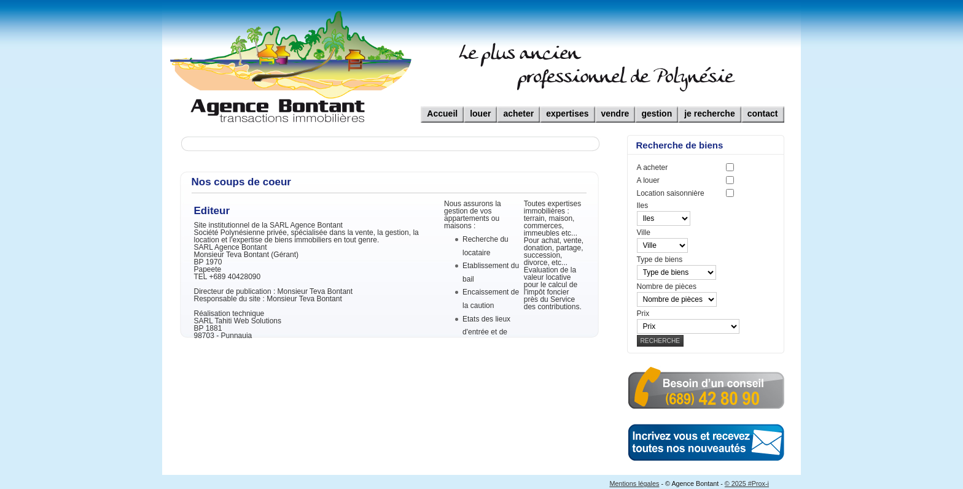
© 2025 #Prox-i (747, 483)
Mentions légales (634, 483)
